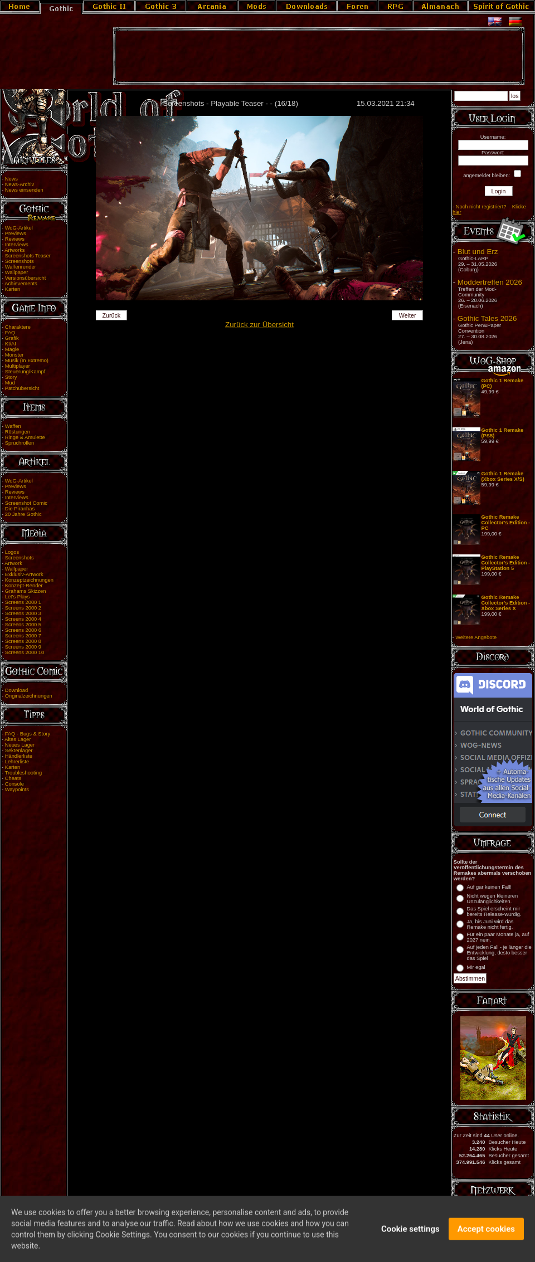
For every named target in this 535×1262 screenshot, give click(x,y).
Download (16, 690)
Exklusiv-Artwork (24, 574)
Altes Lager (17, 739)
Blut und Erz (478, 251)
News (11, 179)
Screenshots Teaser (28, 256)
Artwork (13, 563)
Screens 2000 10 (25, 652)
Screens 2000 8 (23, 641)
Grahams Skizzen (25, 591)
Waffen (13, 426)
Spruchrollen (19, 443)
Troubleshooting (23, 773)
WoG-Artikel (19, 228)
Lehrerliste (17, 761)
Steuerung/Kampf (25, 371)
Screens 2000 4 (23, 619)
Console (14, 784)
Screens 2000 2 (23, 608)
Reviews (15, 239)
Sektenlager (19, 750)
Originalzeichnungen (28, 696)
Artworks (14, 250)
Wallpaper (16, 272)
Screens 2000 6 (23, 630)
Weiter (407, 315)
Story (11, 377)
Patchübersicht (22, 388)
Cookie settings (410, 1234)
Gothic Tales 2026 (487, 318)
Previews (15, 233)
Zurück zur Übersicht (259, 324)
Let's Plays (17, 597)
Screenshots (19, 261)
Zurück (112, 315)
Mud (10, 383)
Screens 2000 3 (23, 613)
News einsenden (24, 190)
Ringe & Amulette (25, 437)
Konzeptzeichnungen (29, 580)
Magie (12, 349)
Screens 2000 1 (23, 602)
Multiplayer (17, 366)
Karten (12, 289)
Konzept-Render (24, 585)
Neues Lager (20, 745)
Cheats (13, 778)
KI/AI (10, 344)
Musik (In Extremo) (26, 360)
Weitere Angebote (476, 637)
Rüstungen (17, 432)
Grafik (12, 338)
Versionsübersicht (25, 278)
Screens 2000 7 (23, 636)
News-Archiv (19, 184)
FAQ (10, 332)
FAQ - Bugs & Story (27, 734)
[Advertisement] (319, 56)
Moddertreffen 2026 (490, 282)
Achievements (20, 283)
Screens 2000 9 (23, 647)
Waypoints (17, 789)
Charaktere (18, 327)
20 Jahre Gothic (23, 514)
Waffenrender (20, 267)
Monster (14, 355)
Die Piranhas (20, 508)
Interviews (16, 244)
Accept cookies (486, 1234)
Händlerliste (18, 756)
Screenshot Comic (26, 503)
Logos (12, 552)
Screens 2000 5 (23, 624)
